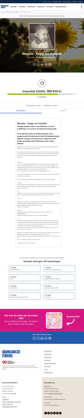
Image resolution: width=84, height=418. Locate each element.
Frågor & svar (47, 386)
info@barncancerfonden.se (55, 393)
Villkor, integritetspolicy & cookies (11, 402)
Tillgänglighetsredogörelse (9, 406)
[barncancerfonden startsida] (5, 6)
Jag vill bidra (6, 11)
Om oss (4, 397)
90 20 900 (13, 393)
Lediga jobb (5, 399)
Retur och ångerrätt (7, 404)
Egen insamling (14, 11)
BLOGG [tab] (63, 110)
